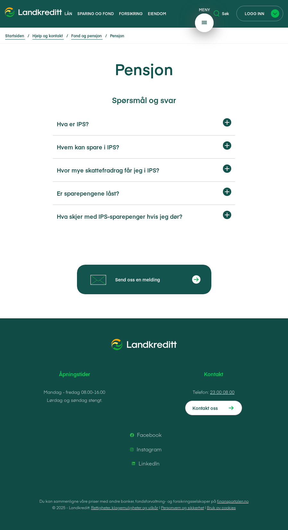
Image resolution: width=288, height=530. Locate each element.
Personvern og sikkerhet (182, 507)
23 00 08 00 (222, 392)
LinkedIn (145, 463)
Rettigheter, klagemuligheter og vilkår (124, 507)
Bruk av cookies (221, 507)
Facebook (145, 435)
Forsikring (131, 13)
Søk (221, 13)
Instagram (145, 449)
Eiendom (157, 13)
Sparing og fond (95, 13)
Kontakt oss (205, 408)
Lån (68, 13)
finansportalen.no (233, 501)
